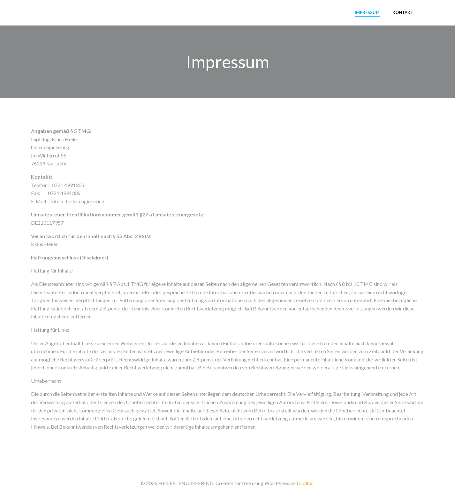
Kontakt (402, 12)
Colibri (307, 483)
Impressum (367, 12)
